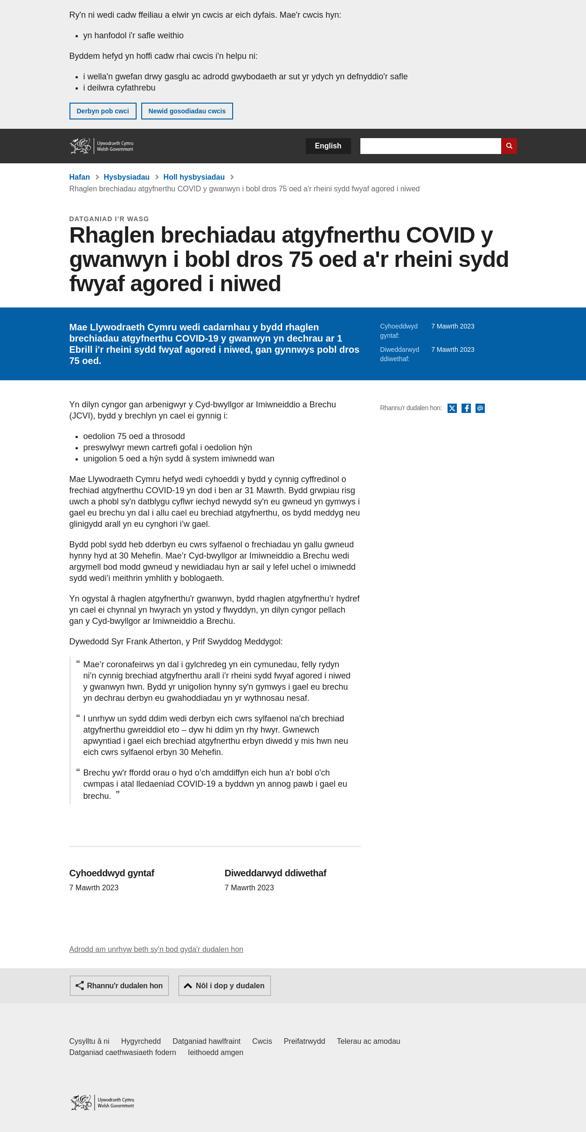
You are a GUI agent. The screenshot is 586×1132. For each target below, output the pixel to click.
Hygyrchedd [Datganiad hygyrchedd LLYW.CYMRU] (141, 1041)
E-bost (480, 409)
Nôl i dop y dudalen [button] (230, 986)
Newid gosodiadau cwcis (187, 111)
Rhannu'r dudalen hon (125, 986)
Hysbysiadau (126, 177)
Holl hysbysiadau (194, 177)
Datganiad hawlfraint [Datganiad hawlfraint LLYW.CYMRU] (206, 1041)
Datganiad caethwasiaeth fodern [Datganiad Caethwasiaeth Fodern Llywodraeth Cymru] (123, 1052)
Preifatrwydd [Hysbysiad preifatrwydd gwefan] (304, 1041)
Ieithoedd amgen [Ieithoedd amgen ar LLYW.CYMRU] (215, 1052)
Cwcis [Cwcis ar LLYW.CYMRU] (262, 1041)
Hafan (79, 177)
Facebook (466, 409)
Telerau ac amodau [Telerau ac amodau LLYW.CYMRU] (368, 1041)
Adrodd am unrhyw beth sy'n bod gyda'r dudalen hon (156, 949)
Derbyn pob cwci (103, 111)
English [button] (328, 146)
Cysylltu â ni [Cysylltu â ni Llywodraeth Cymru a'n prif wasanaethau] (89, 1041)
